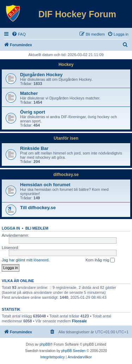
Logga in (11, 228)
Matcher (29, 93)
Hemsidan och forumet (45, 184)
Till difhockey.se (38, 207)
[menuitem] (19, 34)
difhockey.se (66, 174)
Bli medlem (36, 228)
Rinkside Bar (34, 148)
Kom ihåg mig (100, 260)
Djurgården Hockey (41, 74)
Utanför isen (66, 138)
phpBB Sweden (73, 351)
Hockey (66, 64)
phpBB (44, 344)
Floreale (79, 321)
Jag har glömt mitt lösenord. (26, 260)
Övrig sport (32, 112)
